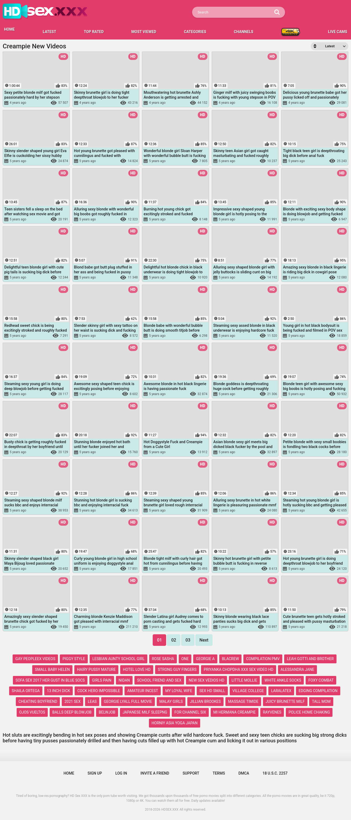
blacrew (230, 659)
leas (92, 701)
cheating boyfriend (38, 701)
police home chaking (309, 712)
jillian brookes (205, 701)
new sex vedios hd (206, 680)
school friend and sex (159, 680)
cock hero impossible (98, 691)
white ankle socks (282, 680)
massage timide (243, 701)
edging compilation (318, 691)
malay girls (171, 701)
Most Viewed (143, 32)
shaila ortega (26, 691)
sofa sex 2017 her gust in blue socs (50, 680)
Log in (121, 773)
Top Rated (94, 32)
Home (69, 773)
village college (248, 691)
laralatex (281, 691)
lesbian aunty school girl (118, 659)
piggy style (74, 659)
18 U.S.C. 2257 (274, 773)
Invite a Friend (155, 773)
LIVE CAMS (337, 32)
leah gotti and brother (310, 659)
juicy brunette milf (285, 701)
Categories (195, 32)
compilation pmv (263, 659)
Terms (219, 773)
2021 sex (72, 701)
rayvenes (272, 712)
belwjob (107, 712)
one (185, 659)
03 (187, 640)
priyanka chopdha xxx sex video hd (238, 669)
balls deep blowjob (72, 712)
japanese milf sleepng (145, 712)
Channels (243, 32)
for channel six (190, 712)
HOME (9, 29)
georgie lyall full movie (128, 701)
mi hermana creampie (234, 712)
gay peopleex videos (35, 659)
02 (173, 640)
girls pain (101, 680)
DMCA (243, 773)
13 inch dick (58, 691)
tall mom (321, 701)
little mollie (244, 680)
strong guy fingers (177, 669)
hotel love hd (137, 669)
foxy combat (321, 680)
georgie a (205, 659)
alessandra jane (297, 669)
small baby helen (52, 669)
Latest (49, 32)
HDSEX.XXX (169, 809)
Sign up (94, 773)
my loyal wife (178, 691)
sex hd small (212, 691)
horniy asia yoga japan (175, 723)
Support (190, 773)
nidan (124, 680)
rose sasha (163, 659)
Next (203, 640)
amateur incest (142, 691)
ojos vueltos (32, 712)
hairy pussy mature (96, 669)
